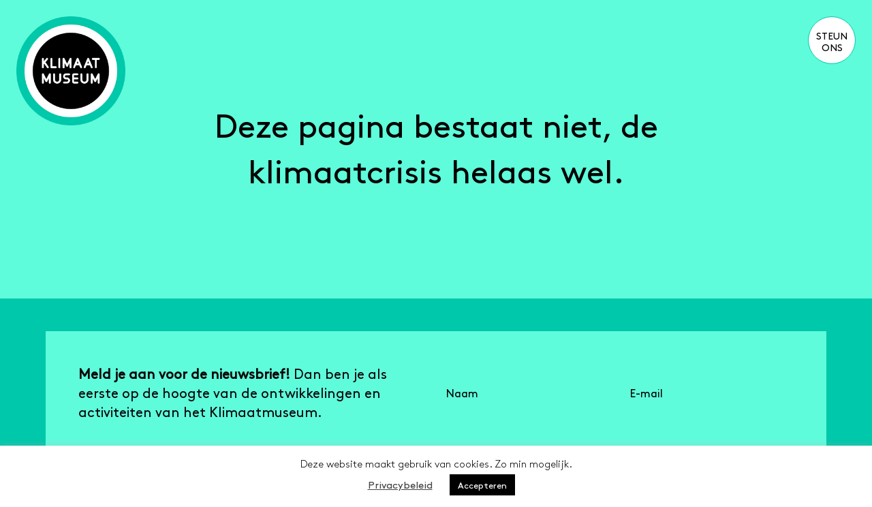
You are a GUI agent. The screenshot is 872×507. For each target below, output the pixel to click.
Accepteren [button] (482, 485)
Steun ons (831, 41)
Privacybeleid (400, 484)
